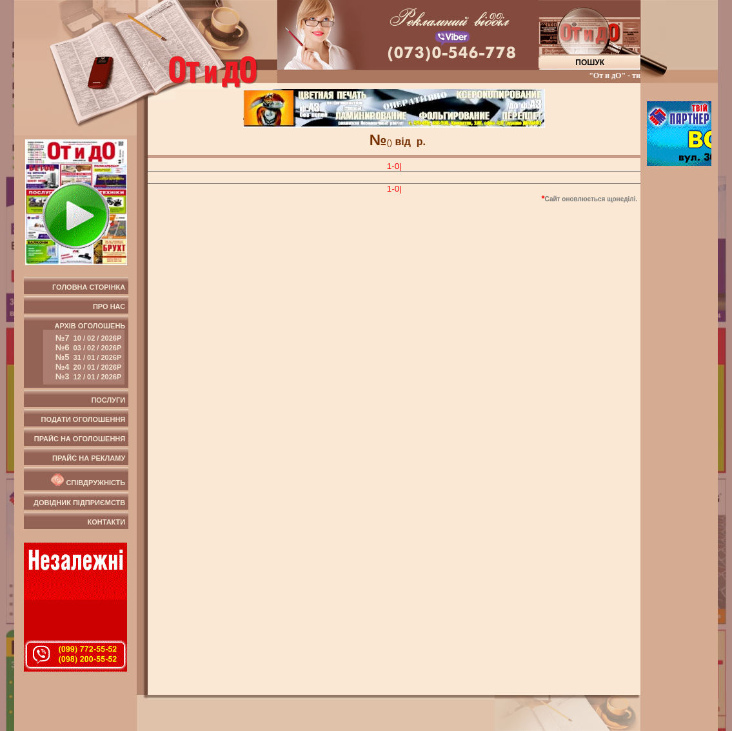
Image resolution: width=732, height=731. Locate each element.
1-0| (394, 166)
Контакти (106, 522)
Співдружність (87, 480)
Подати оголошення (83, 419)
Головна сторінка (88, 287)
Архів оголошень (84, 353)
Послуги (108, 400)
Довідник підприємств (79, 502)
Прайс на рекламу (88, 458)
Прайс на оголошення (79, 439)
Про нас (109, 306)
